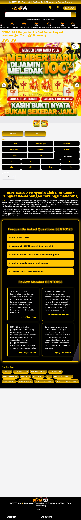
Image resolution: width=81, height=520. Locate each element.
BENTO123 (5, 200)
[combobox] (38, 14)
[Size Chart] (66, 156)
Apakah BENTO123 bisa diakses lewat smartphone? (35, 254)
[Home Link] (19, 8)
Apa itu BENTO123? (20, 237)
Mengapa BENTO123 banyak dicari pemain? (32, 246)
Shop (6, 10)
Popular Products (48, 19)
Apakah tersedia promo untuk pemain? (30, 263)
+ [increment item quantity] (13, 177)
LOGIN (35, 134)
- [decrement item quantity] (3, 177)
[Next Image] (77, 85)
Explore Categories (33, 19)
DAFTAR (13, 134)
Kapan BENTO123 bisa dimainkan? (27, 271)
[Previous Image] (4, 85)
